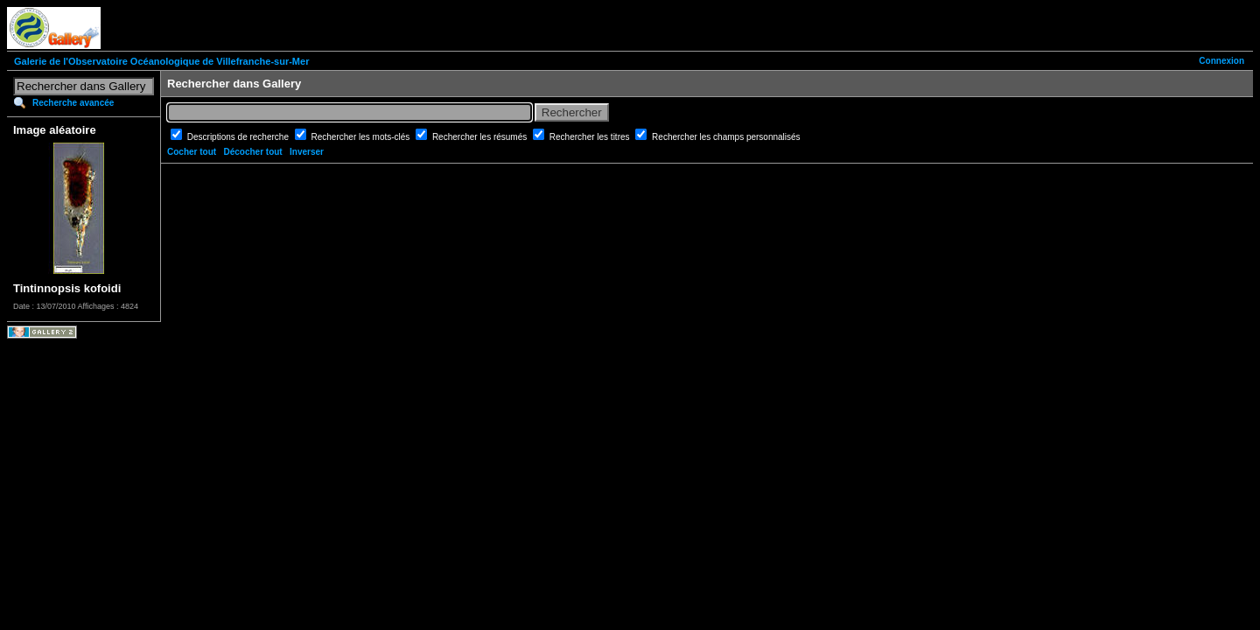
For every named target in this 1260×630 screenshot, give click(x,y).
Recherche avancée (73, 103)
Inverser (307, 152)
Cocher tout (191, 152)
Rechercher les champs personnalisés (726, 137)
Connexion (1221, 61)
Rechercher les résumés (480, 137)
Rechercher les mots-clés (362, 137)
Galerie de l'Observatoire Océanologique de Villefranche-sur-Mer (161, 61)
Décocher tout (252, 152)
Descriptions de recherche (239, 137)
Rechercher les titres (591, 137)
